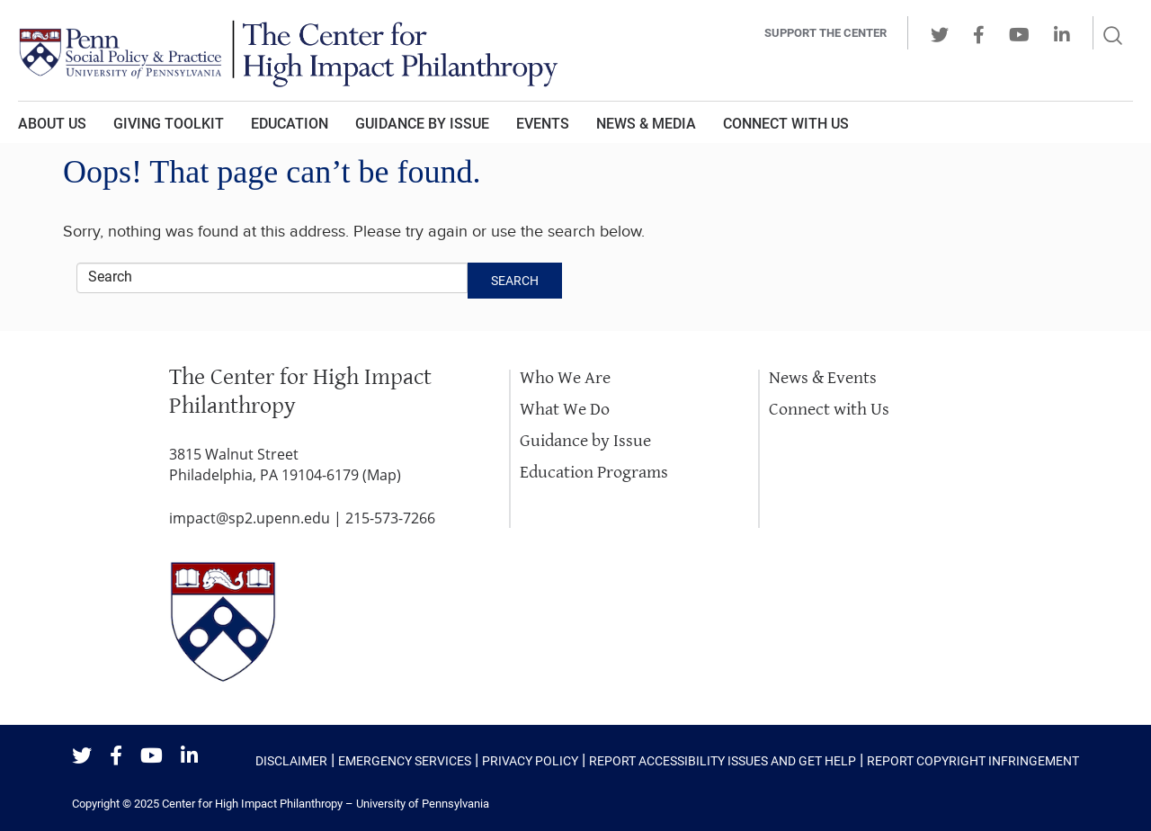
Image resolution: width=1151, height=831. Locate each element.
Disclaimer (291, 761)
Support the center (825, 33)
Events (542, 123)
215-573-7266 (390, 518)
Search (515, 280)
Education (289, 123)
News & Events (823, 378)
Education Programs (594, 472)
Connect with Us (829, 409)
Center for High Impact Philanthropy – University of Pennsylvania (325, 803)
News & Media (646, 123)
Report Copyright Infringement (973, 761)
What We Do (565, 409)
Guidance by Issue (422, 123)
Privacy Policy (530, 761)
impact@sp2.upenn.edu (249, 518)
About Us (52, 123)
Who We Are (565, 378)
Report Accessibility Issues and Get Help (722, 761)
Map (382, 475)
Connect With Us (786, 123)
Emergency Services (404, 761)
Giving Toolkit (168, 123)
